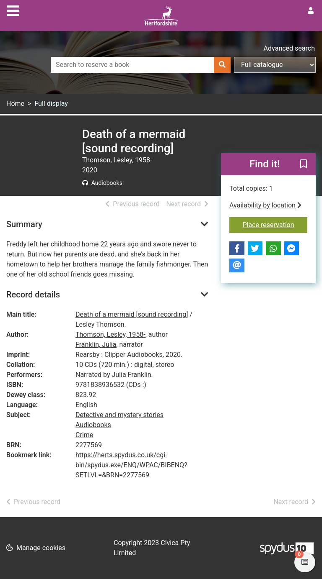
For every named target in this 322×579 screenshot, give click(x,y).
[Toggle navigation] (13, 9)
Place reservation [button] (275, 224)
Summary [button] (24, 224)
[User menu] (311, 10)
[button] (303, 164)
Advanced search (289, 48)
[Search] (222, 65)
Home (15, 104)
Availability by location (265, 205)
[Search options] (275, 65)
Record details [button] (33, 295)
